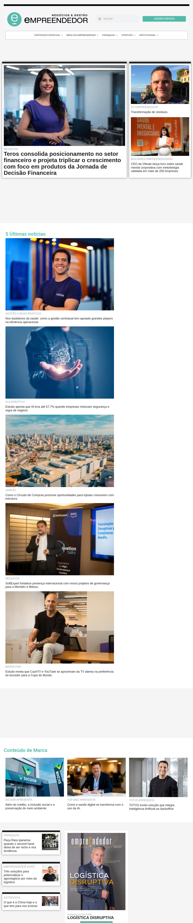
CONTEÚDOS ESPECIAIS (48, 35)
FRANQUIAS (110, 35)
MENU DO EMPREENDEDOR (82, 35)
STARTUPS (128, 35)
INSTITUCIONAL (149, 35)
